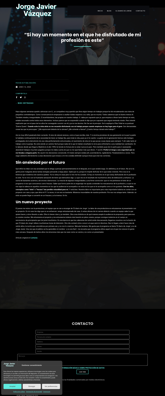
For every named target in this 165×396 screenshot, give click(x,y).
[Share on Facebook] (17, 88)
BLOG (109, 5)
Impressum (46, 392)
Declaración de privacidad (34, 392)
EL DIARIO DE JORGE (125, 5)
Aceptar (13, 386)
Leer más (82, 363)
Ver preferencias (51, 386)
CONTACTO (143, 5)
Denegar (31, 386)
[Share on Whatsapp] (25, 88)
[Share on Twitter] (21, 88)
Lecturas (63, 221)
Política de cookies (19, 392)
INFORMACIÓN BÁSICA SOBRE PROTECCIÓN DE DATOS (83, 359)
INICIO (99, 5)
